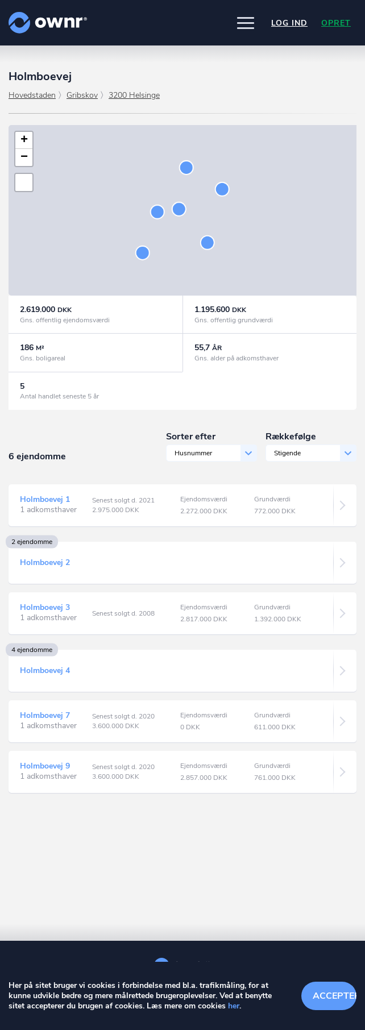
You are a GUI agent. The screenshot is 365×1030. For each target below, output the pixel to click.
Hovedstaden (32, 95)
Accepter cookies (334, 996)
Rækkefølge (291, 437)
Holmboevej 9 (45, 766)
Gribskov (82, 95)
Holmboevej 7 (45, 715)
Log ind (289, 23)
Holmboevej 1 (45, 499)
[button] (245, 23)
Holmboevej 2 (45, 562)
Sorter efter (190, 437)
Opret (336, 23)
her (233, 1005)
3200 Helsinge (134, 95)
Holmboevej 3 (45, 607)
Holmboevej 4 (45, 670)
